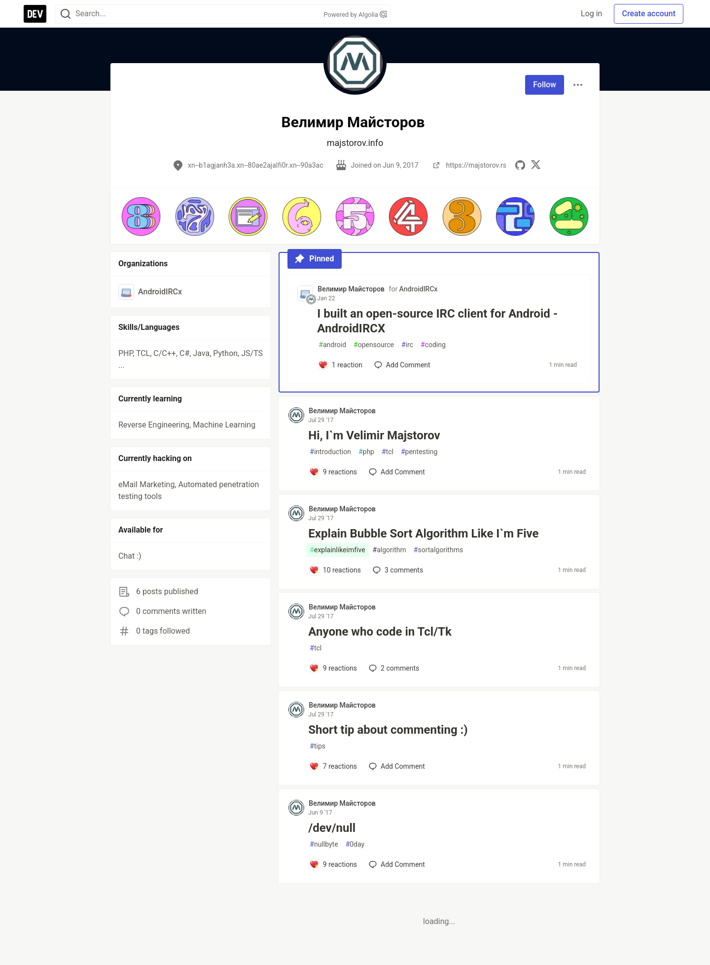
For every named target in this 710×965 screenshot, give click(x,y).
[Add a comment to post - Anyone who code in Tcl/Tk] (333, 668)
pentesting (419, 452)
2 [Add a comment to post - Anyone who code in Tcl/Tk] (393, 668)
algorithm (389, 550)
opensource (374, 345)
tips (317, 746)
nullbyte (324, 844)
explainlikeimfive (337, 550)
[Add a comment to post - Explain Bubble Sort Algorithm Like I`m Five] (335, 570)
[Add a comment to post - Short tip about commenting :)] (333, 766)
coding (433, 345)
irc (407, 345)
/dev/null (331, 828)
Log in (591, 13)
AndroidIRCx (418, 289)
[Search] (65, 14)
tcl (387, 452)
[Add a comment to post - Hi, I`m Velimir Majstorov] (333, 472)
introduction (330, 452)
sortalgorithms (438, 550)
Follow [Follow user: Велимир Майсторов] (544, 84)
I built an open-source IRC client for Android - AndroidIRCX (437, 321)
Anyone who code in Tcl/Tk (379, 632)
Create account (648, 13)
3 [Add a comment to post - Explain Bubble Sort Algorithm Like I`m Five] (397, 570)
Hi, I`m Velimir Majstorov (374, 435)
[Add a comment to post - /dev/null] (333, 864)
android (332, 345)
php (366, 452)
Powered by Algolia (355, 14)
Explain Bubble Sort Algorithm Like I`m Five (423, 533)
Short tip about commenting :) (387, 730)
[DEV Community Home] (35, 14)
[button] (141, 216)
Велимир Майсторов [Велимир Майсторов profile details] (351, 289)
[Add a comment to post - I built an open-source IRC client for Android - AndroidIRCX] (340, 365)
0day (355, 844)
